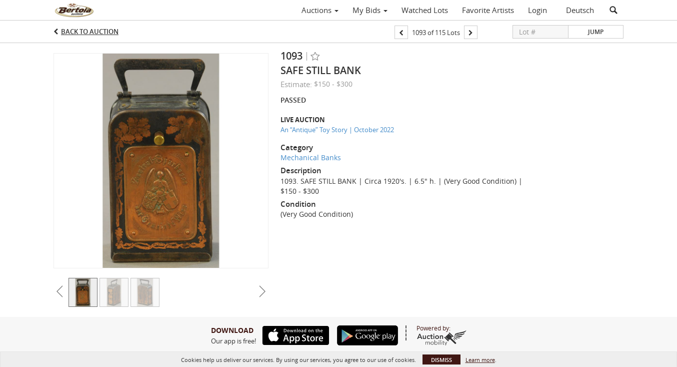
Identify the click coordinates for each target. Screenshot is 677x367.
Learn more (480, 359)
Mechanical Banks (310, 157)
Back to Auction (89, 31)
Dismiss (441, 359)
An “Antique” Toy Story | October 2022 (337, 129)
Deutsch (580, 10)
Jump (596, 32)
